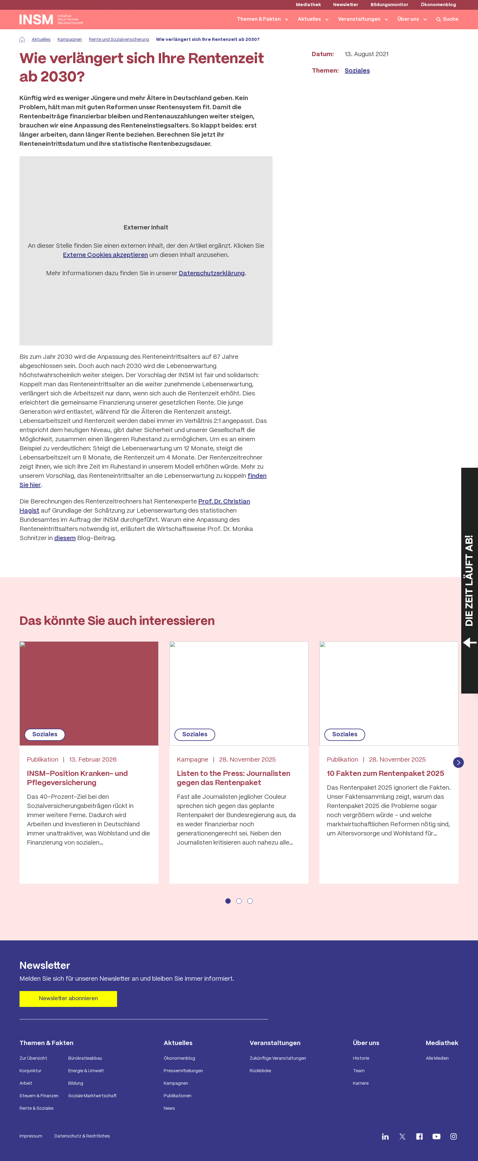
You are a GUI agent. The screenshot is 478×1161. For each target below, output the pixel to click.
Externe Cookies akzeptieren (105, 255)
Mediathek (308, 5)
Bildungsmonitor (389, 5)
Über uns (408, 19)
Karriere (361, 1083)
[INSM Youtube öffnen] (436, 1136)
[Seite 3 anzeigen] (250, 901)
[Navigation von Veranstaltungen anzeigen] (388, 19)
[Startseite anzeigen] (51, 19)
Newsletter (345, 5)
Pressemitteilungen (183, 1071)
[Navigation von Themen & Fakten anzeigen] (288, 19)
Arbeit (26, 1083)
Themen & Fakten (259, 19)
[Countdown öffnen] (469, 581)
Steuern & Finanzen (39, 1096)
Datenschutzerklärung (212, 273)
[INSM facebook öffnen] (419, 1136)
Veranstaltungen (359, 19)
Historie (361, 1058)
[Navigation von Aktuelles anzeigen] (328, 19)
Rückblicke (260, 1071)
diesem (65, 538)
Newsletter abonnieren (68, 998)
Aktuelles (309, 19)
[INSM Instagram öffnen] (453, 1136)
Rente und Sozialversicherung (116, 40)
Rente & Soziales (37, 1108)
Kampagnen (67, 40)
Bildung (75, 1083)
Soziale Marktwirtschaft (92, 1096)
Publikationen (177, 1096)
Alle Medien (437, 1058)
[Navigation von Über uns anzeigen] (426, 19)
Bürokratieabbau (85, 1058)
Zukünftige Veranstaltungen (278, 1058)
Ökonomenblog (438, 5)
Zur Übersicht (33, 1058)
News (169, 1108)
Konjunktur (30, 1071)
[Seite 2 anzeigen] (239, 901)
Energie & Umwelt (86, 1071)
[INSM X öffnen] (402, 1136)
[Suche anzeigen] (447, 19)
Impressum (31, 1136)
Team (359, 1071)
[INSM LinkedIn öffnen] (385, 1136)
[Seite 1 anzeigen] (228, 901)
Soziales (357, 71)
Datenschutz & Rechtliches (82, 1136)
